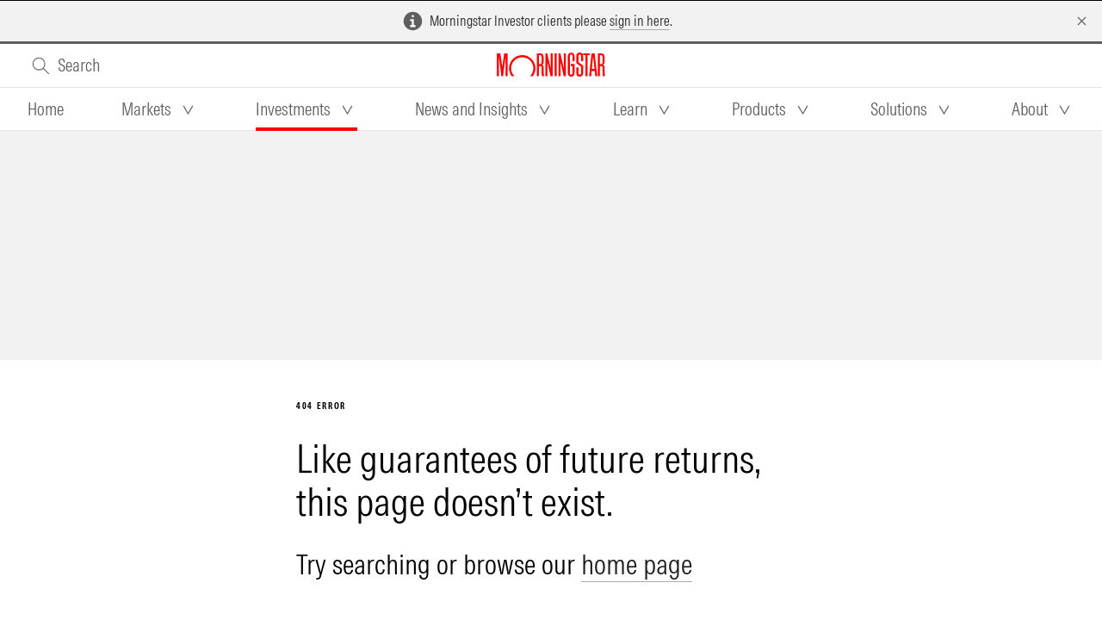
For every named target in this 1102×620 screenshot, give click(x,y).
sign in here (640, 20)
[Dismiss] (1081, 21)
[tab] (46, 109)
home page (636, 564)
